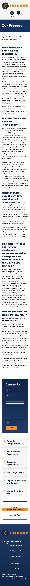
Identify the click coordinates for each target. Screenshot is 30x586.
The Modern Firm (22, 579)
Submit (11, 427)
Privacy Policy (19, 576)
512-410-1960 (16, 550)
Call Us (12, 16)
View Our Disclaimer (7, 576)
